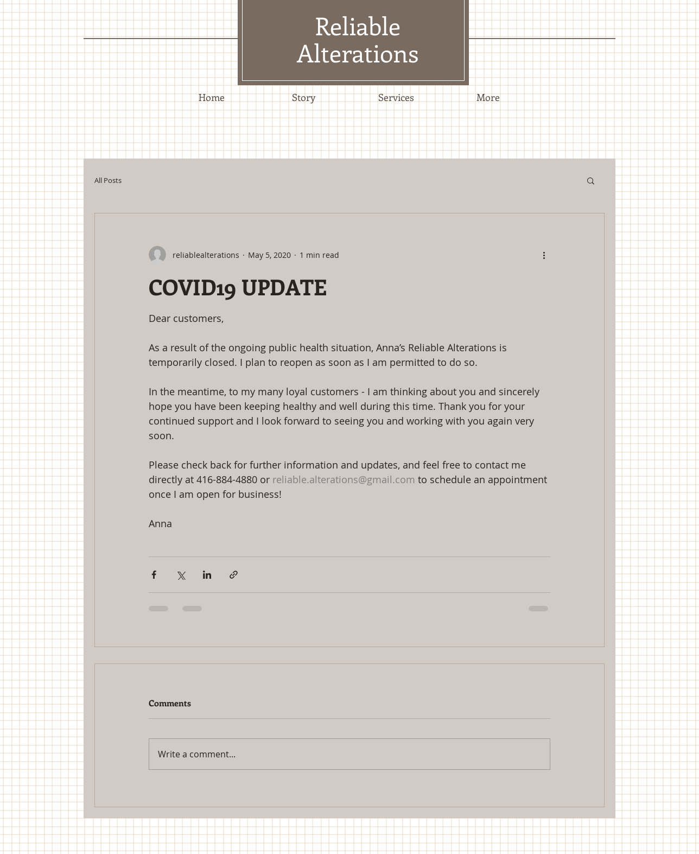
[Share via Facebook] (154, 575)
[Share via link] (233, 575)
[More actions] (543, 254)
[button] (591, 180)
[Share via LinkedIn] (207, 575)
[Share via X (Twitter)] (180, 575)
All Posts (108, 180)
